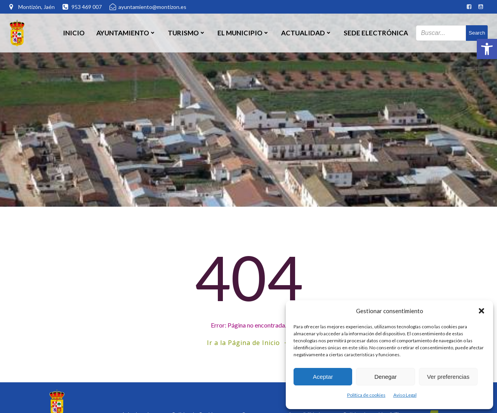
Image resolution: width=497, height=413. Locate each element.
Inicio (74, 33)
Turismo (187, 33)
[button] (487, 49)
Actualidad (306, 33)
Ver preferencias (448, 376)
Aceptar (323, 376)
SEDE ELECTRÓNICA (376, 33)
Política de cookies (366, 395)
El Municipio (243, 33)
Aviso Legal (405, 395)
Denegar (385, 376)
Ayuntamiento (126, 33)
